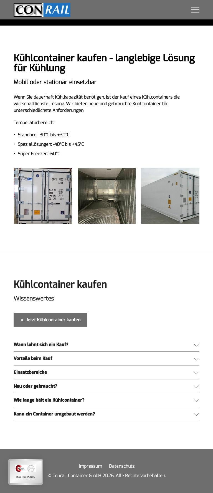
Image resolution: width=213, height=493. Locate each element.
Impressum (90, 466)
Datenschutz (122, 466)
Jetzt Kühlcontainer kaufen (53, 320)
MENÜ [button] (195, 9)
